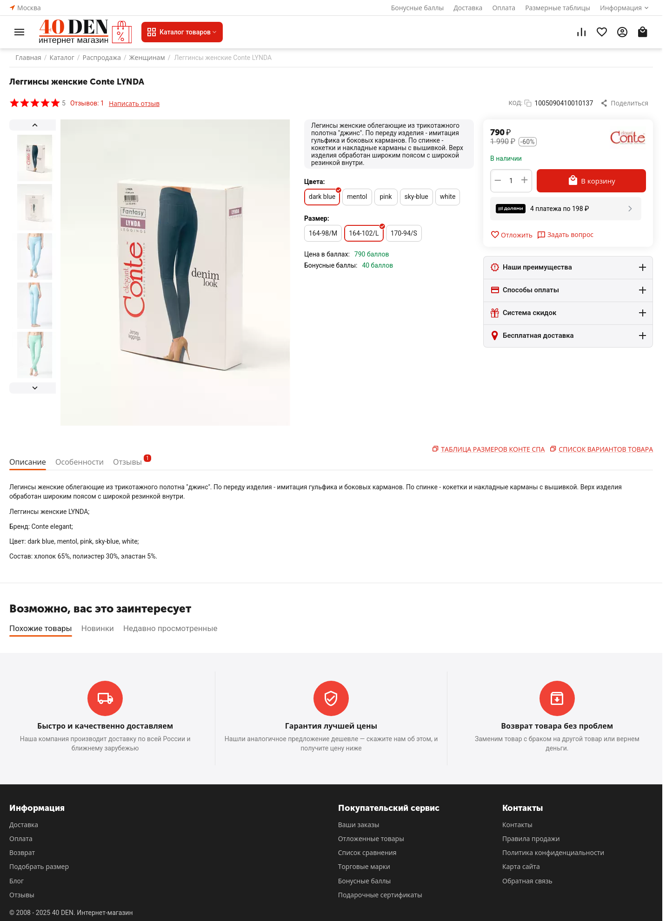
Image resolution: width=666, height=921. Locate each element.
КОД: (516, 102)
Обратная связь (527, 880)
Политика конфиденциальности (553, 852)
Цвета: (314, 181)
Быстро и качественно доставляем (105, 726)
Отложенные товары (371, 838)
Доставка (467, 7)
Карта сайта (521, 866)
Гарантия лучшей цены (331, 726)
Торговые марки (364, 866)
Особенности (82, 461)
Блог (16, 880)
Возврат (22, 852)
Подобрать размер (39, 866)
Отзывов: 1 (87, 103)
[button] (625, 103)
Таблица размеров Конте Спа (493, 449)
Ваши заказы (359, 824)
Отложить (511, 234)
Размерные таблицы (557, 7)
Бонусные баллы (417, 7)
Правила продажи (531, 838)
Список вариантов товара (606, 449)
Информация (621, 7)
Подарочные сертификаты (380, 894)
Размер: (316, 218)
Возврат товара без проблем (557, 726)
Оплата (503, 7)
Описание (28, 461)
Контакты (517, 824)
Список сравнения (367, 852)
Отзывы (138, 460)
